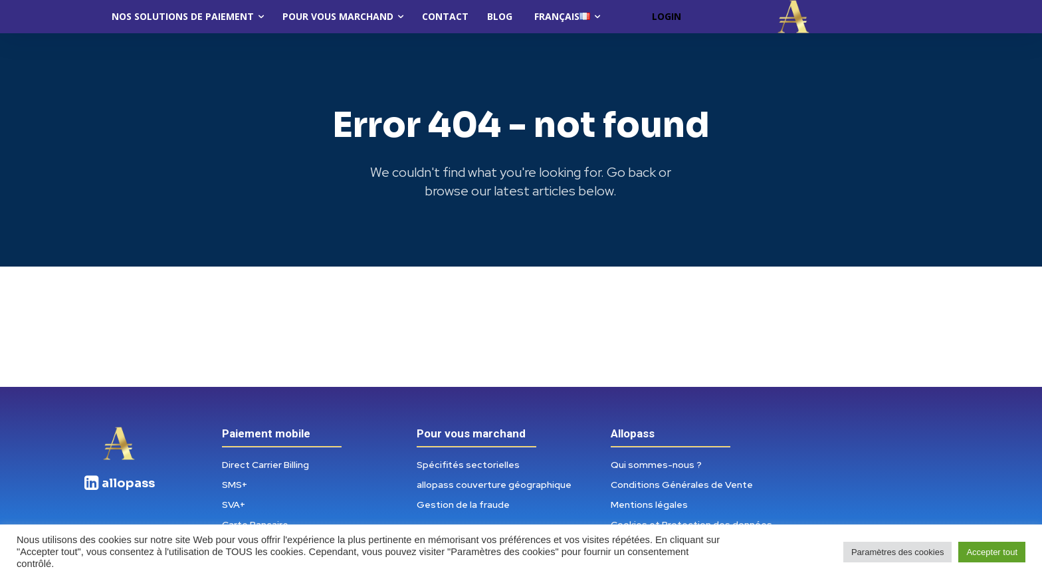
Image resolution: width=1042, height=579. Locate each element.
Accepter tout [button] (991, 552)
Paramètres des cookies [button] (897, 552)
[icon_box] (119, 489)
